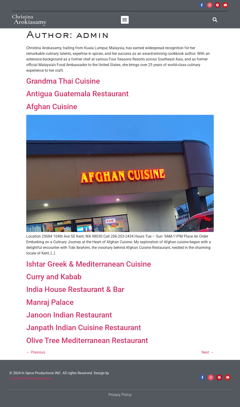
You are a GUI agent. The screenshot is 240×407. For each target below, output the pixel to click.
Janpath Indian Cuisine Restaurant (83, 327)
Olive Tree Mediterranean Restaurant (87, 340)
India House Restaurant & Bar (75, 289)
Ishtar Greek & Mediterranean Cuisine (88, 264)
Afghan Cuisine (51, 106)
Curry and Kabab (54, 276)
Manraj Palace (50, 302)
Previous (35, 352)
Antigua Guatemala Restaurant (77, 93)
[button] (125, 20)
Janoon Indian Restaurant (69, 314)
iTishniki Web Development (30, 378)
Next (208, 352)
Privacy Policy (120, 394)
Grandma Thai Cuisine (63, 81)
